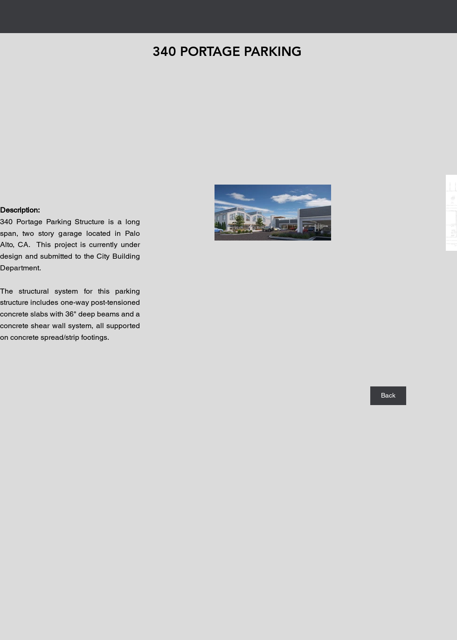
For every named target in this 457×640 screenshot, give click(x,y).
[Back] (388, 395)
